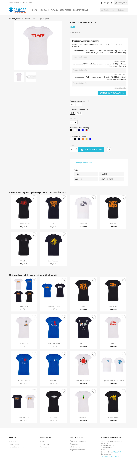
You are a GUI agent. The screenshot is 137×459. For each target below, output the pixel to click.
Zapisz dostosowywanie (112, 93)
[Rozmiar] (74, 122)
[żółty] (87, 139)
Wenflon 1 (53, 380)
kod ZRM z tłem (53, 306)
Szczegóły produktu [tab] (83, 163)
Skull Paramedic (53, 261)
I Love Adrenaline (24, 380)
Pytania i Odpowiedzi (61, 10)
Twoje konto (76, 437)
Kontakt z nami (80, 10)
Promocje (12, 441)
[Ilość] (72, 149)
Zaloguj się (74, 444)
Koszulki (44, 10)
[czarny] (71, 130)
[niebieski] (83, 130)
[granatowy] (79, 130)
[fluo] (83, 139)
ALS (53, 224)
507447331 (27, 2)
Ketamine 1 (83, 417)
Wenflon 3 (83, 343)
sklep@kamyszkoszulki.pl (110, 456)
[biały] (75, 130)
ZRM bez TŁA (24, 417)
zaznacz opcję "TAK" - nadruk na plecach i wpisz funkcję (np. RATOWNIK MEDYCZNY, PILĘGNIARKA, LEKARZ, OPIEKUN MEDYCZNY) (100, 52)
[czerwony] (87, 130)
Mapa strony (44, 447)
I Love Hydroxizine (53, 343)
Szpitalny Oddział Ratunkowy (113, 380)
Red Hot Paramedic (83, 380)
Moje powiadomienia (77, 450)
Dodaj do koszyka (91, 149)
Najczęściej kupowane (17, 447)
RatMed (113, 224)
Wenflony (23, 261)
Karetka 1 (83, 224)
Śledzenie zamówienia (78, 441)
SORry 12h (113, 306)
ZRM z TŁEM (23, 306)
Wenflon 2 (24, 343)
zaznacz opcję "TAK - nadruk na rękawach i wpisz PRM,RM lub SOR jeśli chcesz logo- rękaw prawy (100, 78)
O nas (34, 10)
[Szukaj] (114, 10)
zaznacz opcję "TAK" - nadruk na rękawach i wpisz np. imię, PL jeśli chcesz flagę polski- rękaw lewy (99, 65)
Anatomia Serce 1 (24, 224)
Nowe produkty (14, 444)
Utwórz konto (75, 447)
